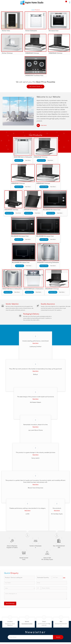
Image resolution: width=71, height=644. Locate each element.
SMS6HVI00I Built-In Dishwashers (12, 289)
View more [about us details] (44, 125)
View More (28, 160)
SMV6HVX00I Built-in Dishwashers (34, 289)
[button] (27, 623)
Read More (35, 343)
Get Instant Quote (35, 87)
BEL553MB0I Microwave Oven (45, 236)
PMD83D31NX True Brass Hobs (34, 75)
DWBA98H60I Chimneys (32, 53)
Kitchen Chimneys (7, 53)
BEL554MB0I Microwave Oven (21, 262)
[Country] (19, 588)
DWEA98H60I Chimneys (11, 209)
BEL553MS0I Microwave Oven (20, 236)
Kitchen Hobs (6, 30)
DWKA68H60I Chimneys (31, 209)
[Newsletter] (30, 637)
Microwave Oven (53, 30)
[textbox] (57, 577)
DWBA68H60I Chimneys (40, 157)
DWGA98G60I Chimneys (52, 289)
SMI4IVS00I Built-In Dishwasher (23, 157)
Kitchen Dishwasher (31, 30)
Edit (64, 577)
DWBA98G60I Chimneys (55, 53)
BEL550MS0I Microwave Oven (51, 209)
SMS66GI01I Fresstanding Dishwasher (48, 262)
